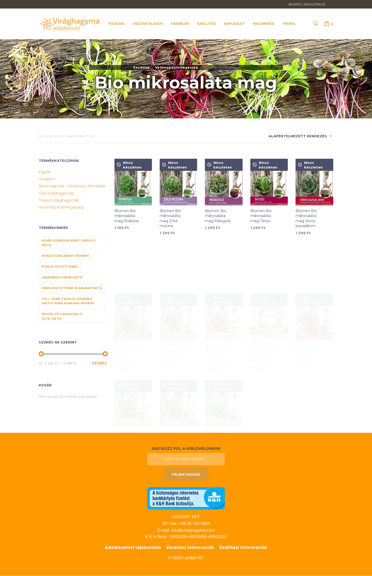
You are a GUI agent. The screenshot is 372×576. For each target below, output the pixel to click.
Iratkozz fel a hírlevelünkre (186, 448)
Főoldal (117, 24)
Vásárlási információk (190, 547)
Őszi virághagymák (56, 193)
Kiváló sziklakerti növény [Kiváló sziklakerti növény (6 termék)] (65, 256)
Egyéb (45, 172)
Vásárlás (180, 24)
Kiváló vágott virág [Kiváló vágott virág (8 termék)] (60, 267)
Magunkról (264, 24)
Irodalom (47, 179)
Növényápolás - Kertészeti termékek (72, 186)
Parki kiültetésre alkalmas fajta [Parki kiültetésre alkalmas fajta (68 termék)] (72, 288)
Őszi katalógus (148, 24)
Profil (289, 24)
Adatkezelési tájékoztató (133, 547)
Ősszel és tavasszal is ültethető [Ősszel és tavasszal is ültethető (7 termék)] (62, 317)
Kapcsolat (234, 24)
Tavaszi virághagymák (59, 200)
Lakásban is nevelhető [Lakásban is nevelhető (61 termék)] (62, 277)
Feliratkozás (186, 475)
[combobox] (298, 137)
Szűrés (99, 363)
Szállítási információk (243, 547)
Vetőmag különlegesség (176, 68)
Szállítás (206, 24)
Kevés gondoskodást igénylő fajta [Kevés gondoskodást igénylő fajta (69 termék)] (68, 243)
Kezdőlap (141, 68)
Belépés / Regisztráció (307, 4)
